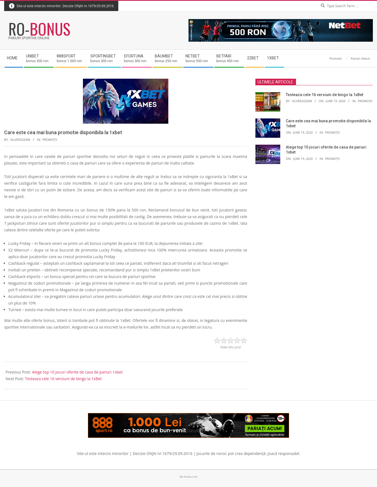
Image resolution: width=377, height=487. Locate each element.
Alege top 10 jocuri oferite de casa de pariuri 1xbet (77, 372)
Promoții (50, 139)
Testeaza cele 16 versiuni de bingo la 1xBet (63, 378)
